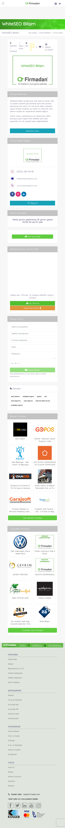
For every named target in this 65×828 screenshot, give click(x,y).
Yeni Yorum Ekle (32, 236)
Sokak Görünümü (32, 308)
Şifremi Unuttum (14, 776)
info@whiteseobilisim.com (27, 179)
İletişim (10, 664)
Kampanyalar (13, 718)
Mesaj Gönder (32, 370)
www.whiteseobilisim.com (27, 186)
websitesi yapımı (28, 396)
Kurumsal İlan (13, 704)
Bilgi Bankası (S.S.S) (16, 668)
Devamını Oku (32, 131)
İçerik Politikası (14, 682)
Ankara (13, 46)
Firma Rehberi (45, 33)
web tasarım (15, 396)
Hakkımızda (12, 659)
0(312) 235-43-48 (25, 171)
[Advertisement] (32, 13)
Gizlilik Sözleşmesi (15, 678)
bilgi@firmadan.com (31, 794)
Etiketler (11, 786)
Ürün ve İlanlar (14, 736)
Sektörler (11, 781)
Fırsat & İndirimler (15, 700)
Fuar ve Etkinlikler (15, 745)
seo (45, 396)
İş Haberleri (12, 754)
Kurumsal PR (13, 709)
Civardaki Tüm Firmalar (32, 630)
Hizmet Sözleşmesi (15, 673)
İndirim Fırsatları (14, 750)
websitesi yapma (17, 405)
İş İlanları (11, 740)
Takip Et (32, 203)
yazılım (39, 396)
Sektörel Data (13, 714)
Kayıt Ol (11, 767)
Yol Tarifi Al (32, 303)
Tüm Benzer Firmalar (32, 518)
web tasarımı (28, 401)
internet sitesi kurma (43, 401)
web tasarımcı (16, 401)
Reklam (11, 695)
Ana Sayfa (32, 33)
